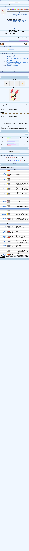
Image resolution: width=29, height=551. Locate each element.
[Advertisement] (8, 44)
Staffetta (4, 189)
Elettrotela (4, 213)
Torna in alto (14, 153)
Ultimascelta (4, 192)
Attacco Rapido (4, 175)
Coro (4, 241)
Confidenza (4, 255)
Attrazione (4, 240)
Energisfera (4, 183)
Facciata (4, 237)
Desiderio (4, 200)
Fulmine (4, 232)
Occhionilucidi (4, 206)
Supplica (4, 219)
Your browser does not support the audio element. (14, 152)
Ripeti (4, 179)
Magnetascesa (4, 214)
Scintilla (4, 178)
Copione (4, 184)
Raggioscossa (4, 245)
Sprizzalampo (4, 254)
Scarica (4, 188)
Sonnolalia (4, 251)
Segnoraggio (4, 218)
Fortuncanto (4, 205)
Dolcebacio (4, 201)
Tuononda (4, 174)
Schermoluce (4, 227)
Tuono (4, 193)
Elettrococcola (4, 170)
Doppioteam (4, 236)
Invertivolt (4, 246)
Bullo (4, 250)
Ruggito (4, 173)
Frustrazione (4, 231)
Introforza (4, 226)
